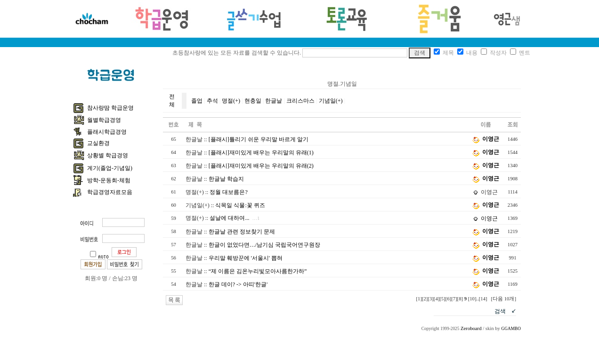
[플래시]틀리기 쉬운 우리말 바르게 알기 (258, 139)
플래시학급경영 (107, 132)
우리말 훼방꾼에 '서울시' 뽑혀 (246, 258)
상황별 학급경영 (107, 155)
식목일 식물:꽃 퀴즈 (240, 205)
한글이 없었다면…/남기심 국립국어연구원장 (264, 245)
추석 (212, 100)
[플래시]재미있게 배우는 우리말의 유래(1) (261, 152)
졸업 (196, 100)
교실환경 (98, 143)
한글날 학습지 (226, 179)
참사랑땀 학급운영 (110, 108)
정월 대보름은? (228, 192)
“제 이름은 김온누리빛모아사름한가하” (258, 271)
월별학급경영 (104, 120)
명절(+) (231, 100)
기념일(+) (331, 100)
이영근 (490, 139)
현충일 (252, 100)
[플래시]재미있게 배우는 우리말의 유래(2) (261, 165)
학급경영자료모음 (109, 192)
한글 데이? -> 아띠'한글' (238, 284)
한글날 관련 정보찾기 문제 (242, 231)
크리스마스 (300, 100)
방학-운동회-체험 (108, 180)
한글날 (273, 100)
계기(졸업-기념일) (109, 168)
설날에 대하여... (229, 218)
